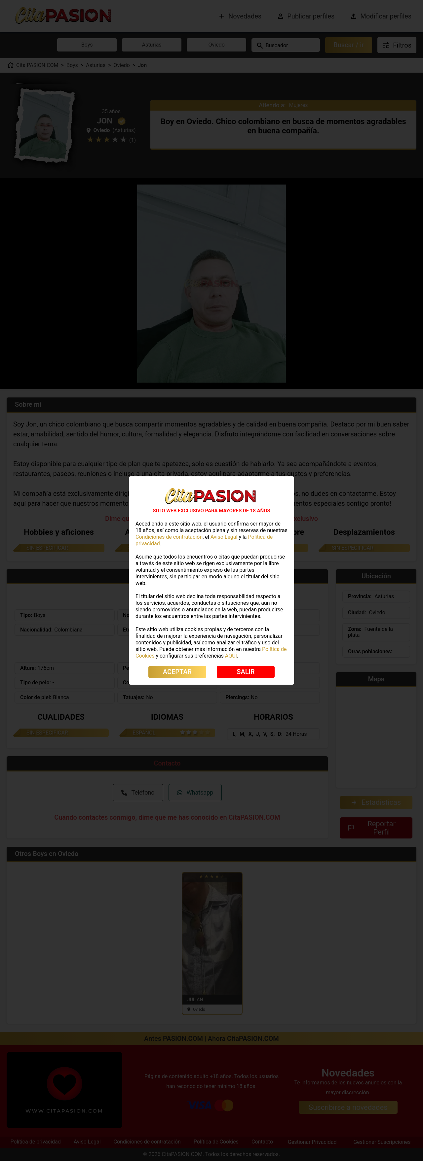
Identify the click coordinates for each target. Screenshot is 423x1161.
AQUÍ (231, 656)
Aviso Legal (224, 537)
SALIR (245, 672)
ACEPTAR (177, 672)
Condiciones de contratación (169, 537)
